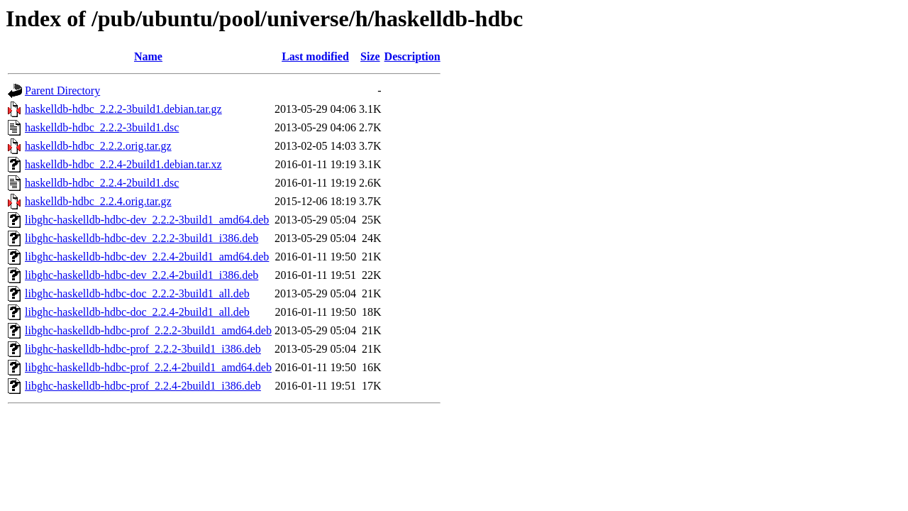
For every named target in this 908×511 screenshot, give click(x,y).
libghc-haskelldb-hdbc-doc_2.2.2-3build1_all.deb (137, 293)
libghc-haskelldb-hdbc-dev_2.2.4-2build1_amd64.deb (147, 257)
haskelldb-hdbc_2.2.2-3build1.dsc (102, 127)
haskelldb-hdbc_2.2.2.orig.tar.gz (98, 146)
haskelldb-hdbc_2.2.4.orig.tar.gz (98, 201)
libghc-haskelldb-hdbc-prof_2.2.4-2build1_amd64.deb (148, 367)
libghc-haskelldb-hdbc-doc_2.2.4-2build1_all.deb (137, 312)
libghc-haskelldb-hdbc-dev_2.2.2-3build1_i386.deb (141, 238)
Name (148, 56)
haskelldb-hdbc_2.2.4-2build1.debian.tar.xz (123, 164)
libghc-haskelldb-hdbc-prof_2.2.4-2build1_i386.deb (143, 386)
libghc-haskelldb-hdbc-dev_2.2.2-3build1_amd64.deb (147, 220)
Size (370, 56)
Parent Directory (62, 90)
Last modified (315, 56)
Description (412, 56)
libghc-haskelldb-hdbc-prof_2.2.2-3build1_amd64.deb (148, 330)
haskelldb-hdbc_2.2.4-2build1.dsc (102, 183)
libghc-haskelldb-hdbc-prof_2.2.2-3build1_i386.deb (143, 349)
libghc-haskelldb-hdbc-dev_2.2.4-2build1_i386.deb (141, 275)
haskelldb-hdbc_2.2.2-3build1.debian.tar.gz (123, 109)
